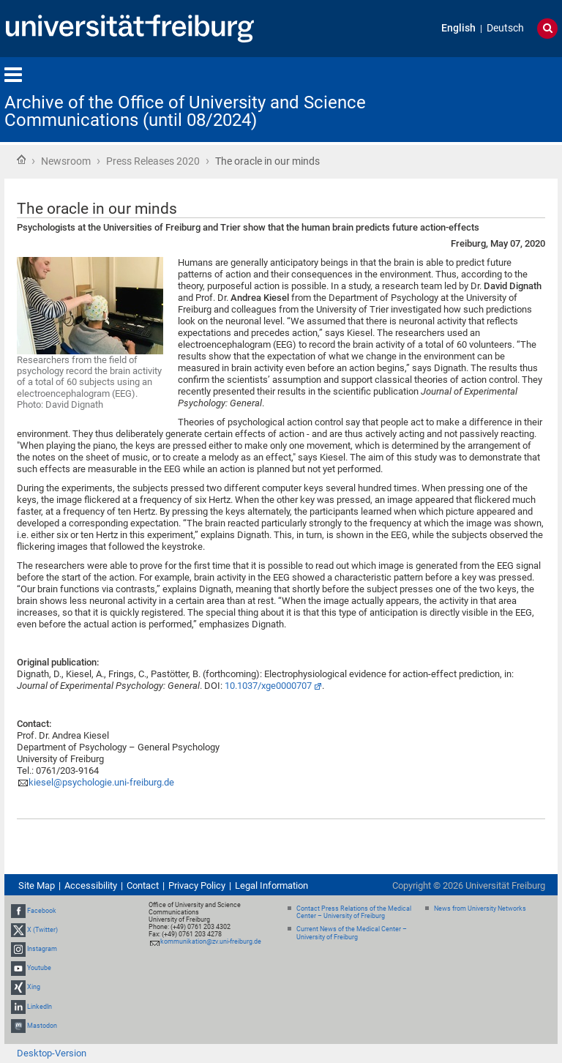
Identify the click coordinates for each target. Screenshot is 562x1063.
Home (21, 159)
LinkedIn (39, 1006)
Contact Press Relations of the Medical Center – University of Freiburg (353, 912)
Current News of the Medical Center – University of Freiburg (351, 933)
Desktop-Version (51, 1053)
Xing (33, 987)
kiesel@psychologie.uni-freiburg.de (101, 782)
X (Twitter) (42, 929)
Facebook (41, 910)
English (458, 28)
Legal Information (271, 885)
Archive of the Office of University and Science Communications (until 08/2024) (185, 111)
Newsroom (66, 161)
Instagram (42, 948)
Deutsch (505, 28)
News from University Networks (480, 908)
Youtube (39, 967)
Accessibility (90, 885)
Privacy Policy (196, 885)
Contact (143, 885)
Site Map (36, 885)
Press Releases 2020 (153, 161)
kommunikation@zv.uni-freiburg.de (210, 941)
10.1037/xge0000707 (268, 685)
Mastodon (42, 1025)
